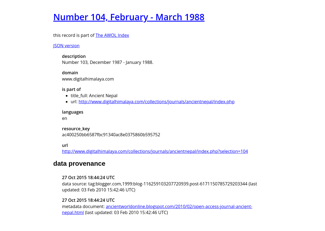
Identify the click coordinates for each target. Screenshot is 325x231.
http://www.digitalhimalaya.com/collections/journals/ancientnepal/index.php (157, 102)
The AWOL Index (112, 35)
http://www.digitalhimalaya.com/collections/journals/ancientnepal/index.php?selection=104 (155, 151)
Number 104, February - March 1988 (129, 17)
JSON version (66, 46)
